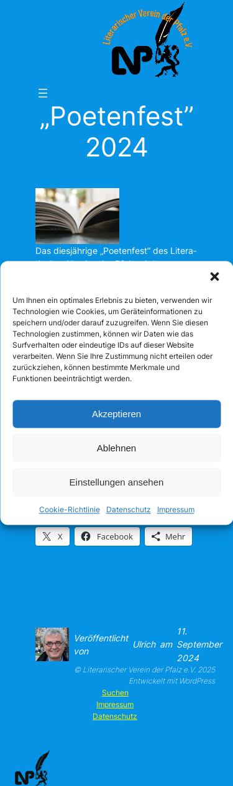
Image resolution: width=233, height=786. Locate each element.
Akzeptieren (116, 414)
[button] (214, 276)
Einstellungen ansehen (117, 482)
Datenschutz (128, 509)
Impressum (175, 509)
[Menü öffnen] (42, 93)
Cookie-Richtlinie (69, 509)
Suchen (115, 692)
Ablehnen (116, 448)
